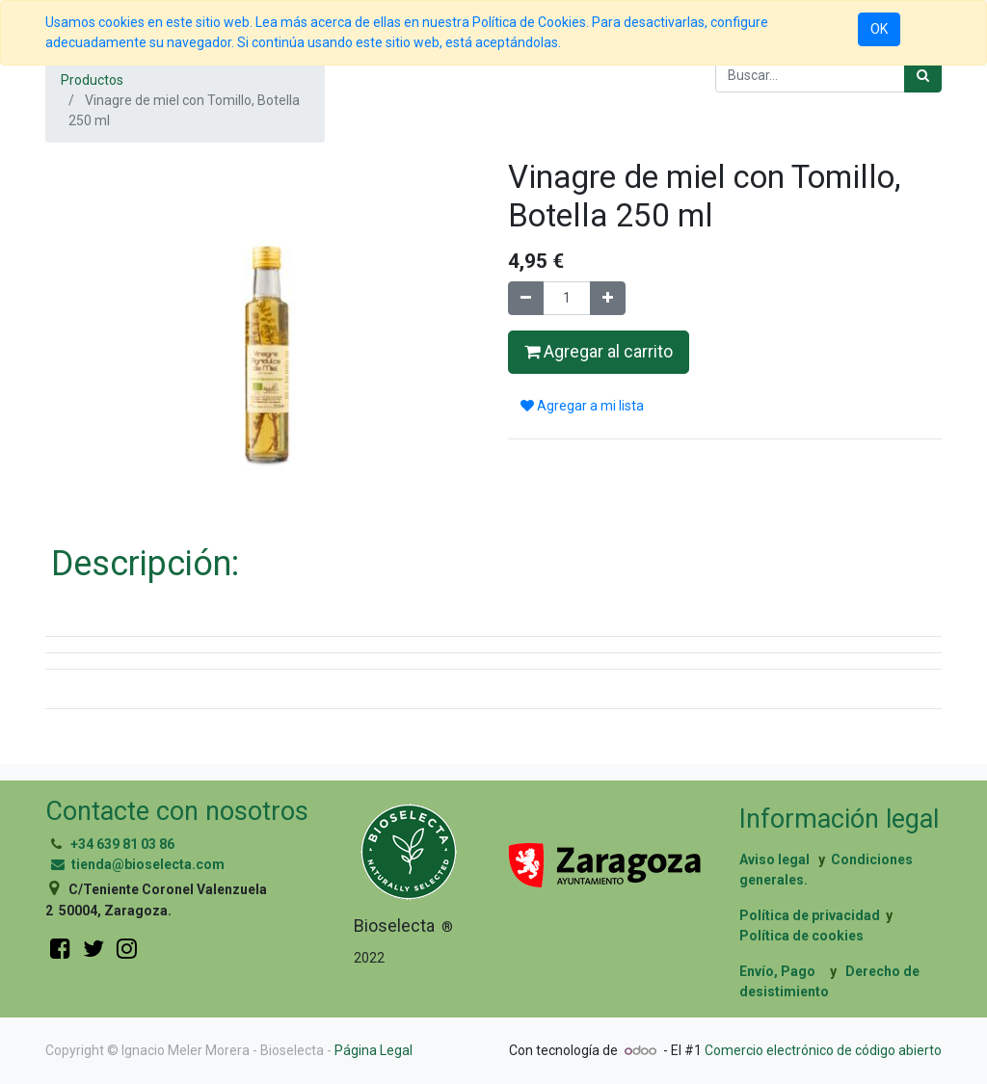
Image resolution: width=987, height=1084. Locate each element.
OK (879, 29)
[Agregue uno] (608, 298)
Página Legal (373, 1050)
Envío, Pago (777, 971)
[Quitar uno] (526, 298)
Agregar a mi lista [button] (582, 405)
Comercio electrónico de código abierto (823, 1050)
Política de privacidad (809, 915)
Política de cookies (801, 935)
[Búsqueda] (923, 76)
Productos (92, 80)
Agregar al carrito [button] (598, 351)
